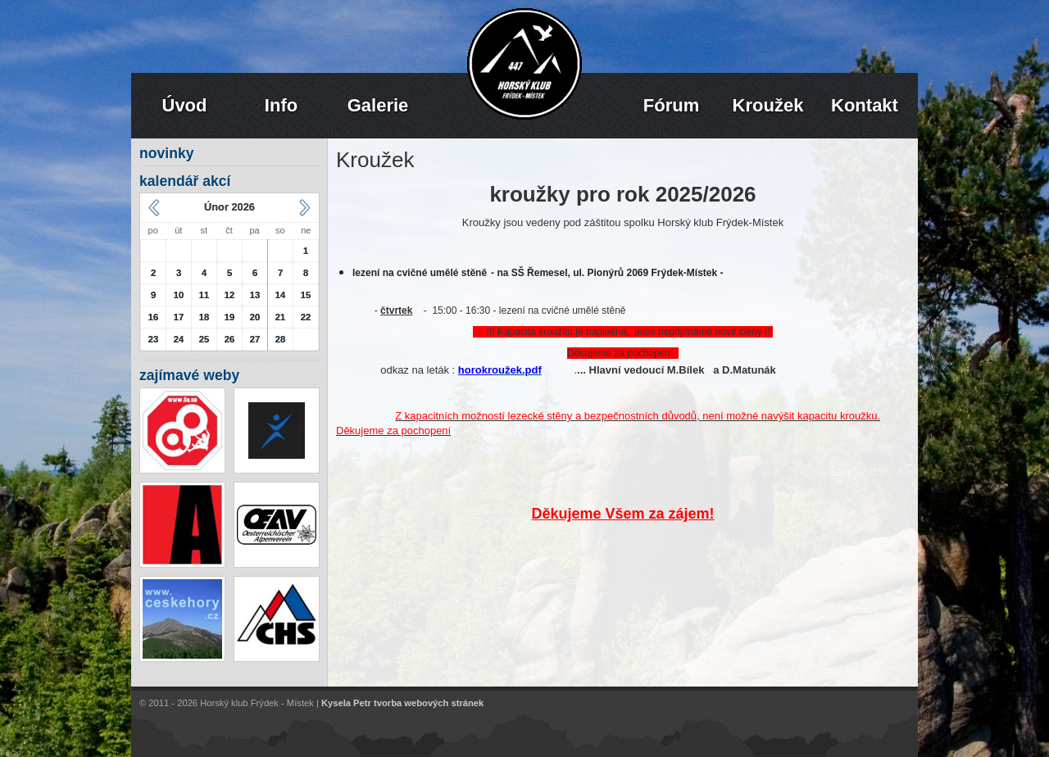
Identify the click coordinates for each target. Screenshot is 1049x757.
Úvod (184, 105)
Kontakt (864, 105)
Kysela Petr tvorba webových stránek (402, 703)
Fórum (671, 105)
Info (281, 105)
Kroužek (768, 105)
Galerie (378, 105)
